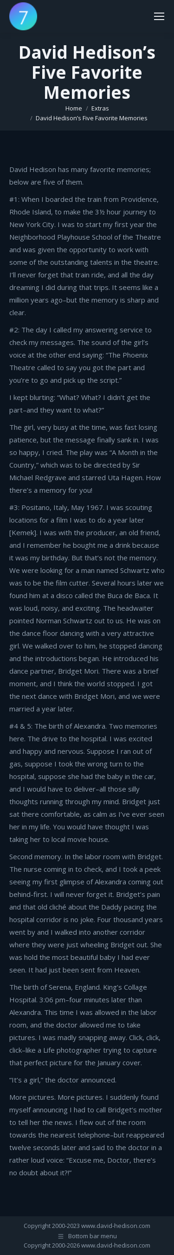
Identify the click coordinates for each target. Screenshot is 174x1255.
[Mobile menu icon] (159, 16)
